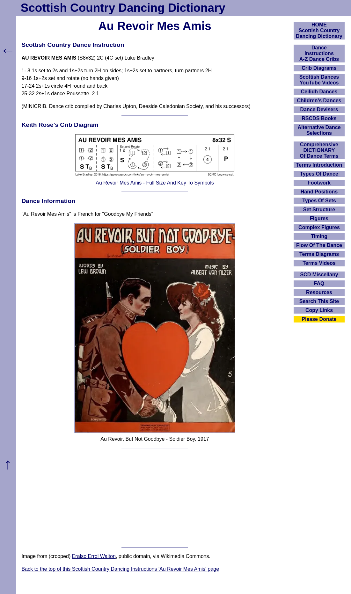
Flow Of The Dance (319, 245)
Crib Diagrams (319, 68)
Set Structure (319, 209)
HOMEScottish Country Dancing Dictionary (319, 30)
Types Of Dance (319, 174)
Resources (319, 292)
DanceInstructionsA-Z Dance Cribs (319, 53)
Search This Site (319, 301)
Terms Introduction (319, 165)
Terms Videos (319, 263)
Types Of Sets (319, 200)
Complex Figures (319, 227)
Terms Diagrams (319, 254)
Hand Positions (319, 191)
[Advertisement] (155, 497)
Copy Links (319, 310)
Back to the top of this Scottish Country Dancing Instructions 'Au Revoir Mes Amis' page (120, 569)
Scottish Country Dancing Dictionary (123, 7)
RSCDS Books (319, 118)
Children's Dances (319, 100)
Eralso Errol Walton (94, 556)
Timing (319, 236)
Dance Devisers (319, 109)
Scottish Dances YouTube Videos (319, 79)
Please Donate (319, 319)
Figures (319, 218)
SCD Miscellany (319, 274)
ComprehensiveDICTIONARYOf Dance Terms (319, 150)
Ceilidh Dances (319, 91)
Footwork (319, 182)
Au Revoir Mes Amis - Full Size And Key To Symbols (155, 182)
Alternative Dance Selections (318, 130)
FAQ (319, 283)
